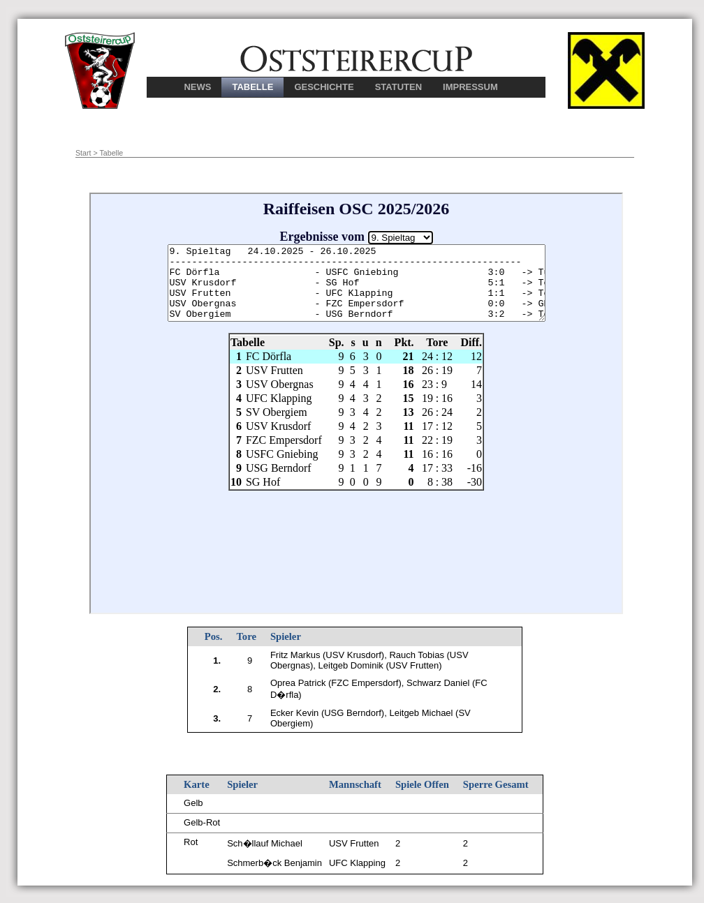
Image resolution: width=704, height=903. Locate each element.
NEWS (197, 87)
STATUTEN (398, 87)
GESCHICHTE (323, 87)
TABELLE (252, 87)
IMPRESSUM (470, 87)
